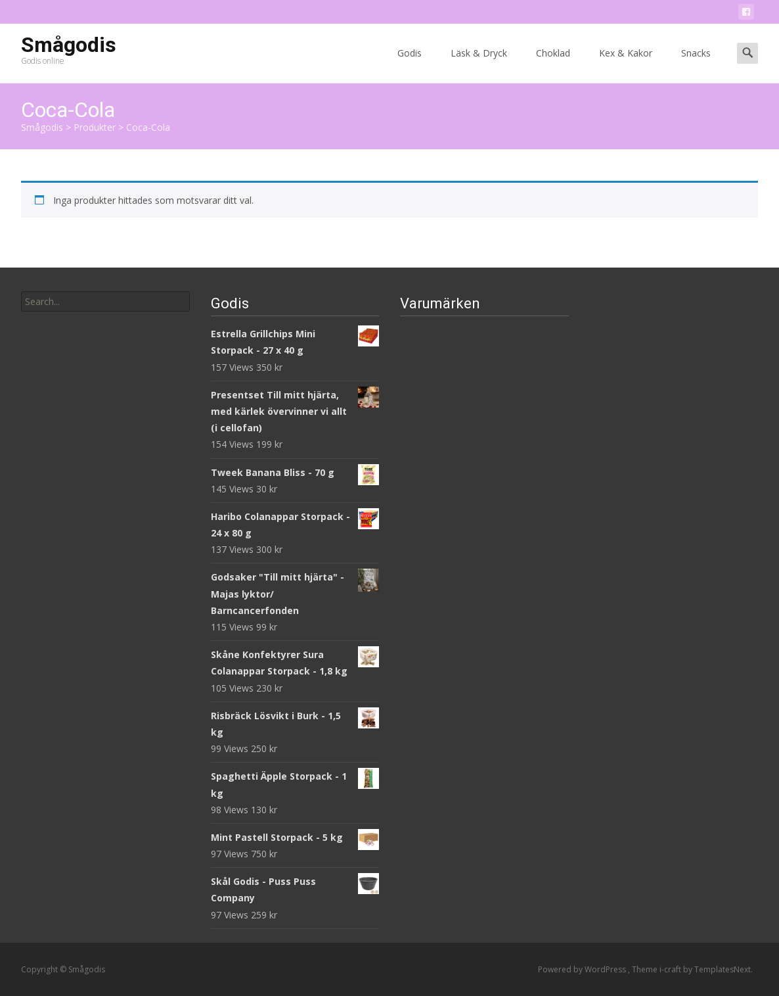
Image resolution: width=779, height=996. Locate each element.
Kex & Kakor (625, 65)
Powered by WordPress (583, 969)
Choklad (553, 65)
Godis (409, 65)
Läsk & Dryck (479, 65)
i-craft (671, 969)
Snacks (696, 65)
